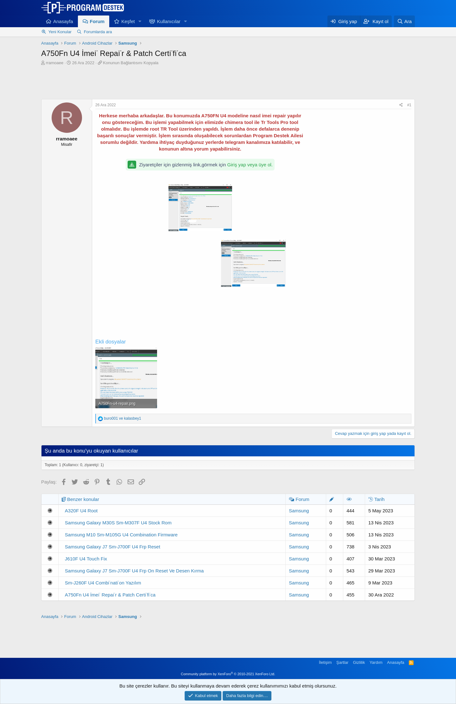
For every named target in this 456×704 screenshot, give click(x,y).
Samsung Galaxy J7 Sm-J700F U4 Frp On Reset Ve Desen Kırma (134, 570)
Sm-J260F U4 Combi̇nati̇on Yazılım (103, 582)
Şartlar (342, 662)
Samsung (299, 510)
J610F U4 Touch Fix (86, 558)
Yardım (376, 662)
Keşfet (128, 21)
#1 (409, 105)
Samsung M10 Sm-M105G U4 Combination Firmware (121, 534)
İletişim (325, 662)
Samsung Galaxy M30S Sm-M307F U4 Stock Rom (118, 522)
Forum (97, 21)
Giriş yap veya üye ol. (250, 164)
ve (122, 418)
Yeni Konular (60, 31)
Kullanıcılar (168, 21)
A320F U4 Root (81, 510)
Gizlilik (359, 662)
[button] (140, 21)
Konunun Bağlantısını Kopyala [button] (130, 62)
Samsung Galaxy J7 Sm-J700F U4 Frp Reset (112, 546)
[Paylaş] (401, 105)
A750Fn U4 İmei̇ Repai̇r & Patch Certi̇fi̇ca (110, 594)
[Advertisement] (228, 83)
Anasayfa (63, 21)
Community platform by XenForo (228, 674)
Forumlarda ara (98, 31)
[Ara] (404, 21)
